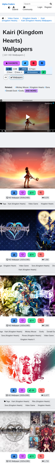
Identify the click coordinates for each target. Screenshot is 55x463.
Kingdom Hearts (30, 18)
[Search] (51, 4)
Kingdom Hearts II (27, 339)
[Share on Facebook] (42, 63)
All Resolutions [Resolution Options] (32, 72)
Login (40, 7)
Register (48, 7)
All (6, 77)
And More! (31, 91)
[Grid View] (9, 68)
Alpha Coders (8, 4)
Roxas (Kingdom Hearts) (31, 335)
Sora (47, 87)
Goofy (21, 91)
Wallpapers (17, 77)
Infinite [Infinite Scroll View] (23, 69)
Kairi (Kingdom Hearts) (16, 204)
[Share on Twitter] (25, 63)
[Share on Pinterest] (33, 63)
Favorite (12, 63)
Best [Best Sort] (9, 72)
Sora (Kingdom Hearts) (40, 266)
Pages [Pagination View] (32, 69)
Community (27, 8)
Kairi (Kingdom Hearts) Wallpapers (36, 21)
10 (31, 390)
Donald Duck (11, 91)
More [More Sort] (18, 72)
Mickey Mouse (22, 87)
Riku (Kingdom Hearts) (41, 401)
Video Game (13, 18)
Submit (15, 8)
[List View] (15, 68)
